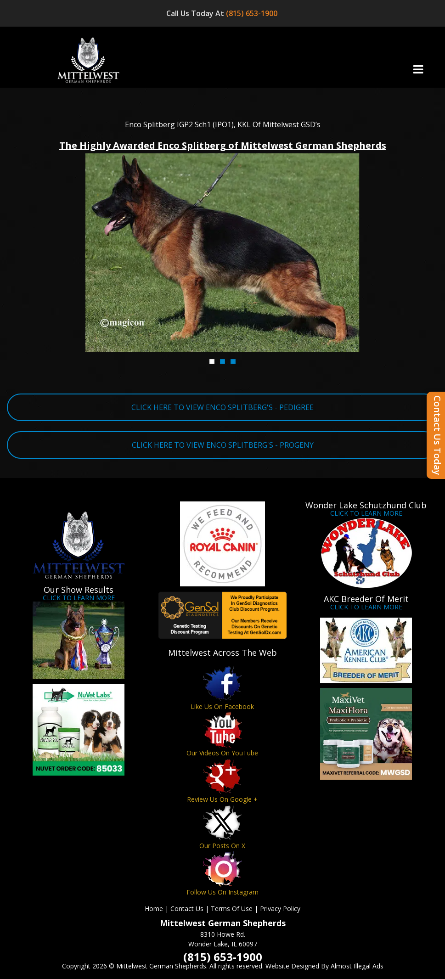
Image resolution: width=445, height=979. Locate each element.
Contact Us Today (437, 435)
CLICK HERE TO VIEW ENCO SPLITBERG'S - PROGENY (223, 445)
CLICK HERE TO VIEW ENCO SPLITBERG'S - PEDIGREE (222, 407)
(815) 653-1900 (252, 13)
